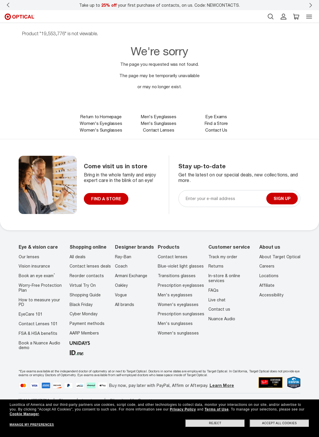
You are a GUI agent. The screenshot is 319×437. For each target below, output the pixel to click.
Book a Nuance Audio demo (39, 345)
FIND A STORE (106, 198)
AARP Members (84, 332)
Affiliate (266, 285)
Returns (216, 265)
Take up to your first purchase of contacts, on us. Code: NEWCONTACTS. (159, 5)
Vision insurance (34, 265)
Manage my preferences (32, 424)
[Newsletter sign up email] (225, 198)
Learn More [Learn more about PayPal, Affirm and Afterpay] (222, 385)
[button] (296, 16)
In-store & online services (224, 278)
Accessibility (271, 294)
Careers (266, 265)
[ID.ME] (77, 352)
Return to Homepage (100, 116)
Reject (215, 423)
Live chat (217, 299)
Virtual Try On (83, 285)
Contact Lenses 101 (38, 323)
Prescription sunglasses (181, 313)
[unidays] (80, 342)
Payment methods (87, 323)
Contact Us (216, 129)
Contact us (219, 309)
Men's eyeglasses (175, 294)
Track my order (222, 256)
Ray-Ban (123, 256)
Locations (269, 275)
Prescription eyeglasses (181, 285)
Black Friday (81, 304)
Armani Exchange (131, 275)
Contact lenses (172, 256)
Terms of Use (216, 409)
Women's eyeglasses (178, 304)
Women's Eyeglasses (101, 123)
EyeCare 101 (30, 314)
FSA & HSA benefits (38, 333)
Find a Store (216, 123)
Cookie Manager (24, 414)
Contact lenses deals (90, 265)
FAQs (213, 290)
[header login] (283, 16)
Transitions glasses (177, 275)
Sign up (282, 198)
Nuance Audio (221, 318)
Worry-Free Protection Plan (40, 288)
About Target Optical (279, 256)
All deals (78, 256)
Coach (121, 265)
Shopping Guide (85, 294)
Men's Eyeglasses (158, 116)
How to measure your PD (39, 302)
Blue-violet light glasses (181, 265)
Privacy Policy (183, 409)
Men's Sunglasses (158, 123)
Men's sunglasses (175, 323)
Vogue (121, 294)
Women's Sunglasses (101, 129)
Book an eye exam (37, 275)
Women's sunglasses (178, 332)
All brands (124, 304)
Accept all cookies (279, 423)
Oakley (121, 285)
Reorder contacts (87, 275)
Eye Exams (216, 116)
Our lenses (29, 256)
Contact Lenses (158, 129)
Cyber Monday (84, 313)
